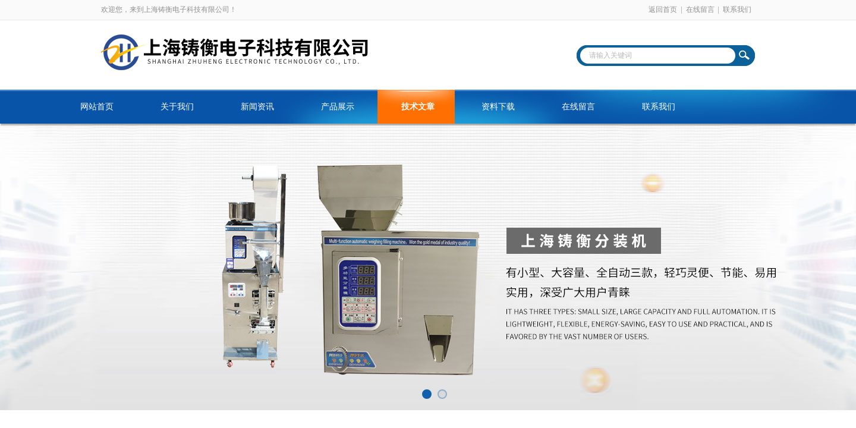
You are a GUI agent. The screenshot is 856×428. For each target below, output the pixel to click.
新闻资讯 (257, 106)
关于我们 (177, 106)
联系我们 (737, 9)
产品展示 (337, 106)
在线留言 (700, 9)
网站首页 (97, 106)
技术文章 (418, 106)
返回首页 (663, 9)
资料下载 (498, 106)
